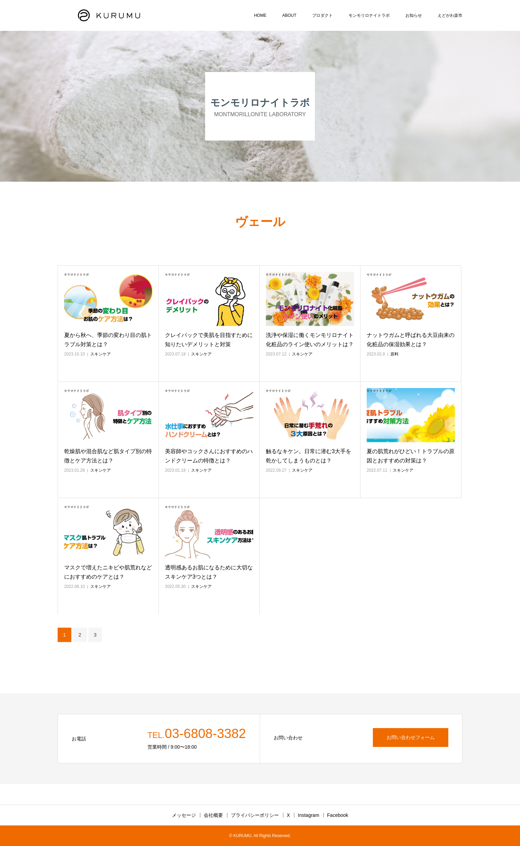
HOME (260, 15)
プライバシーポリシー (255, 815)
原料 (394, 354)
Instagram (308, 815)
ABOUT (289, 15)
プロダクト (322, 15)
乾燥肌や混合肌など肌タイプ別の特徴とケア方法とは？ (108, 455)
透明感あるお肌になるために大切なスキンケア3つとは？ (209, 572)
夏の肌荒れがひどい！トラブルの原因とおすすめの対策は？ (410, 455)
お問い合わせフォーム (411, 737)
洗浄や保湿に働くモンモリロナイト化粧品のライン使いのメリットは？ (310, 339)
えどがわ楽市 (450, 15)
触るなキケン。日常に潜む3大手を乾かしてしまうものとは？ (308, 455)
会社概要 (213, 815)
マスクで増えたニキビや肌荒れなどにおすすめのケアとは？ (108, 572)
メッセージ (184, 815)
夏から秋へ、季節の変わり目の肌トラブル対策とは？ (108, 339)
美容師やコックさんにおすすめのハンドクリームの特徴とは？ (209, 455)
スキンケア (100, 354)
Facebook (337, 815)
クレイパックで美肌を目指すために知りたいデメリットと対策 (209, 339)
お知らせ (413, 15)
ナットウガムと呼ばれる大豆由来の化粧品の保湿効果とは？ (410, 339)
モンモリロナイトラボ (369, 15)
